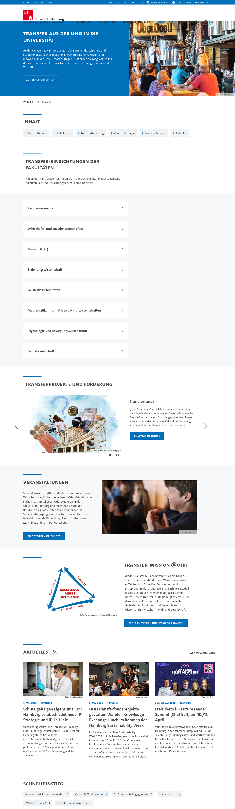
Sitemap (205, 743)
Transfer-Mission (155, 139)
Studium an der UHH (36, 784)
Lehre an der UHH (85, 789)
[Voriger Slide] (16, 335)
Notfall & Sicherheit (190, 799)
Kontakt (182, 784)
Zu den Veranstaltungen (44, 447)
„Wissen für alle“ (35, 714)
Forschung (107, 21)
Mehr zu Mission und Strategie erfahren (156, 534)
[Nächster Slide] (194, 335)
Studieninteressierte (36, 789)
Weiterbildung (32, 794)
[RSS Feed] (55, 563)
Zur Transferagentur (40, 86)
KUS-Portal (38, 2)
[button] (125, 2)
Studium (83, 21)
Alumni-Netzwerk (142, 805)
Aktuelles (181, 139)
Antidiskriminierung (190, 805)
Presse (26, 2)
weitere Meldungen (202, 564)
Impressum (140, 743)
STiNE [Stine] (50, 2)
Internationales (137, 21)
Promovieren (82, 794)
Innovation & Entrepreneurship (44, 706)
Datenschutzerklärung (163, 743)
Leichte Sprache (184, 2)
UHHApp (183, 794)
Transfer (165, 21)
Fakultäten (64, 139)
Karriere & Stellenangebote (91, 799)
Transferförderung (92, 139)
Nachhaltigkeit (140, 794)
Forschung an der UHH (88, 784)
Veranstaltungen (124, 139)
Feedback (124, 743)
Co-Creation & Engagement (131, 706)
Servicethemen (37, 139)
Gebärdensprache (159, 2)
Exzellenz (137, 789)
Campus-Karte (187, 789)
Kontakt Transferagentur (72, 714)
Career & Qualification (89, 706)
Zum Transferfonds (143, 354)
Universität (189, 21)
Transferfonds (167, 706)
